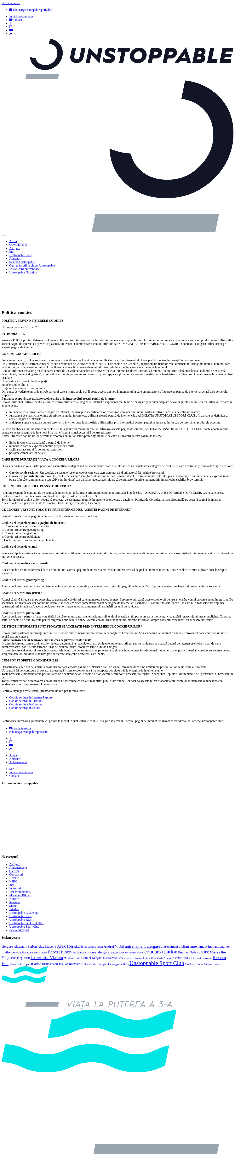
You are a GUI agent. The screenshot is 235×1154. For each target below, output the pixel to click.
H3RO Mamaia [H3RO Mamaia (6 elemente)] (210, 920)
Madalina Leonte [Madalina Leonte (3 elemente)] (72, 926)
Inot (11, 853)
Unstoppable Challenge (23, 880)
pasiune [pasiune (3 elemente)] (208, 926)
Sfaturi (13, 874)
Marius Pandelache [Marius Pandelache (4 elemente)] (113, 926)
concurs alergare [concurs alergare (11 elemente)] (97, 920)
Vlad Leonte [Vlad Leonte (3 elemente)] (191, 932)
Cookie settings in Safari (24, 676)
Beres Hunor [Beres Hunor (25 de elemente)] (59, 920)
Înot (11, 251)
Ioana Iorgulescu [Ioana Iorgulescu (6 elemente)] (19, 926)
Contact (14, 744)
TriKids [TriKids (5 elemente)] (85, 932)
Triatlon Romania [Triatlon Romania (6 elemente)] (69, 932)
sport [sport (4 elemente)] (27, 932)
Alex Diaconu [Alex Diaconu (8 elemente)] (46, 915)
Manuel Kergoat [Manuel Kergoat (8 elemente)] (91, 926)
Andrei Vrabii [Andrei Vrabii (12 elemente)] (114, 915)
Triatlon (14, 877)
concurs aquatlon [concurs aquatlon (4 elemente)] (119, 920)
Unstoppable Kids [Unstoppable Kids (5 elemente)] (118, 932)
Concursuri (16, 842)
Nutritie (14, 867)
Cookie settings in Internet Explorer (31, 665)
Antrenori (15, 258)
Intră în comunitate (21, 740)
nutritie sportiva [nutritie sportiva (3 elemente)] (196, 926)
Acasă (13, 241)
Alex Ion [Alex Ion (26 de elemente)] (65, 914)
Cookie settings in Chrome (25, 672)
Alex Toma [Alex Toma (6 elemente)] (80, 914)
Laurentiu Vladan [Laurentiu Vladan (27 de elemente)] (47, 925)
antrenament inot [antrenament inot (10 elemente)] (202, 915)
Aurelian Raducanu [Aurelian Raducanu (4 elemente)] (22, 920)
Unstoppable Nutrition (23, 272)
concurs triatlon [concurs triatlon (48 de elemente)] (160, 920)
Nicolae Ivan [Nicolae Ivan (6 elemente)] (180, 926)
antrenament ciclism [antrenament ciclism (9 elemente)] (175, 915)
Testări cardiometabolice (24, 269)
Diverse (14, 846)
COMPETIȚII (18, 244)
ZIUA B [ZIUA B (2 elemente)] (216, 932)
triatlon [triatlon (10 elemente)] (36, 932)
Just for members (20, 860)
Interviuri (15, 856)
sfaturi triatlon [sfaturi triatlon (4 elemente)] (16, 932)
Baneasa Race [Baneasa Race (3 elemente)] (40, 920)
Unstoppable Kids (20, 255)
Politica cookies (19, 1136)
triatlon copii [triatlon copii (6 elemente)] (50, 932)
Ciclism (14, 839)
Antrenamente (18, 730)
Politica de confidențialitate (26, 1149)
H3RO (13, 849)
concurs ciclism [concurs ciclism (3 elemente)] (136, 920)
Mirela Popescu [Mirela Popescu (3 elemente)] (164, 926)
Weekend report (19, 898)
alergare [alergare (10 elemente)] (7, 915)
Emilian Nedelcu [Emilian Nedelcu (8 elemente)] (189, 920)
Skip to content (11, 3)
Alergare (14, 248)
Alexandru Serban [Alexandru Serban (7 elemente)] (25, 915)
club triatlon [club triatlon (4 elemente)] (78, 920)
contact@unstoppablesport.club (30, 9)
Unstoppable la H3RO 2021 (26, 891)
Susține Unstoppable (22, 262)
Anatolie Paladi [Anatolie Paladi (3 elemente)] (95, 915)
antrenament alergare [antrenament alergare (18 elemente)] (142, 914)
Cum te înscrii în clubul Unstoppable (32, 265)
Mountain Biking (20, 863)
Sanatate (14, 870)
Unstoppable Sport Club (24, 894)
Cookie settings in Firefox (25, 669)
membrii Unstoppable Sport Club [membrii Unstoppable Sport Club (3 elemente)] (140, 926)
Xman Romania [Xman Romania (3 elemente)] (205, 932)
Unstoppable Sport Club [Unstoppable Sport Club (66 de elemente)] (156, 931)
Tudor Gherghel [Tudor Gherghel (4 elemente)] (98, 932)
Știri (12, 737)
